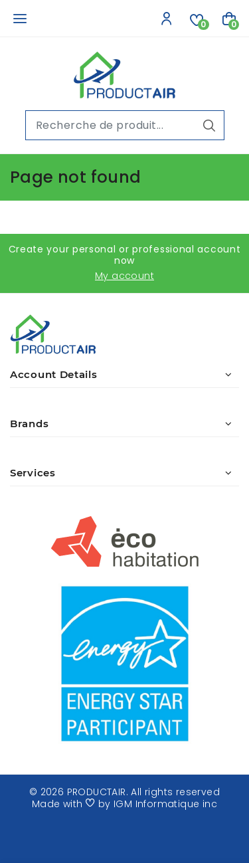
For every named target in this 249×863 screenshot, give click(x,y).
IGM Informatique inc (165, 804)
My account (124, 275)
